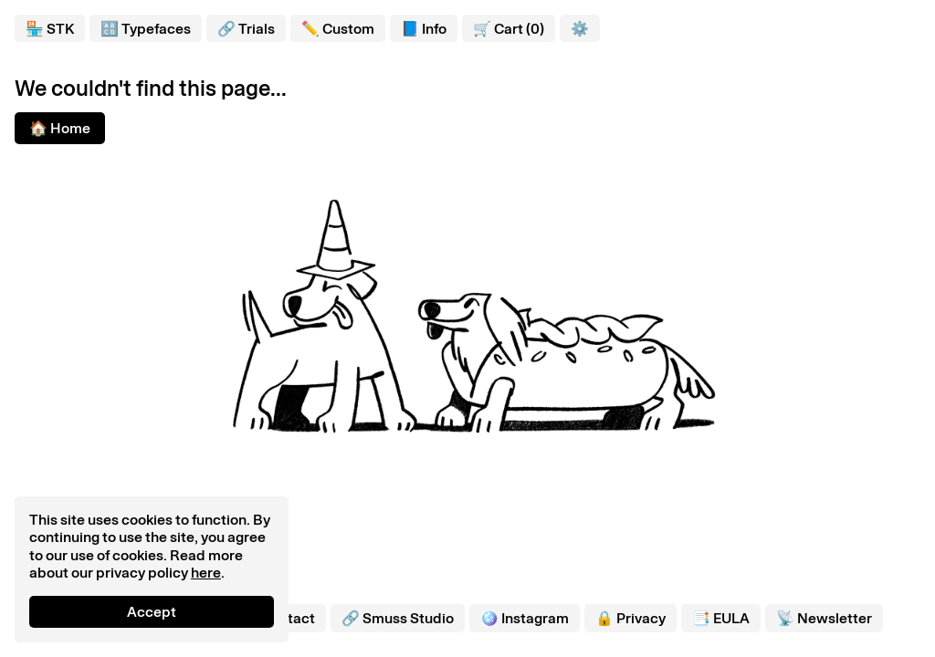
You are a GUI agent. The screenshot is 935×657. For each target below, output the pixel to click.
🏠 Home (59, 128)
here (206, 572)
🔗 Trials (246, 28)
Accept (151, 611)
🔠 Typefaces (145, 28)
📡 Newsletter (824, 618)
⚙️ (580, 28)
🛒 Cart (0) (508, 28)
